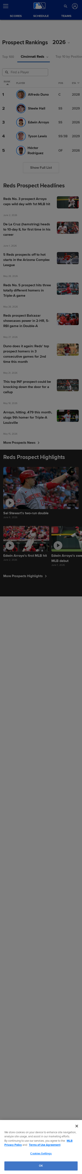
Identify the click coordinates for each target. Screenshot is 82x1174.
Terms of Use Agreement (44, 1145)
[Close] (77, 1126)
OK (41, 1165)
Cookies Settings (41, 1153)
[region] (41, 1147)
